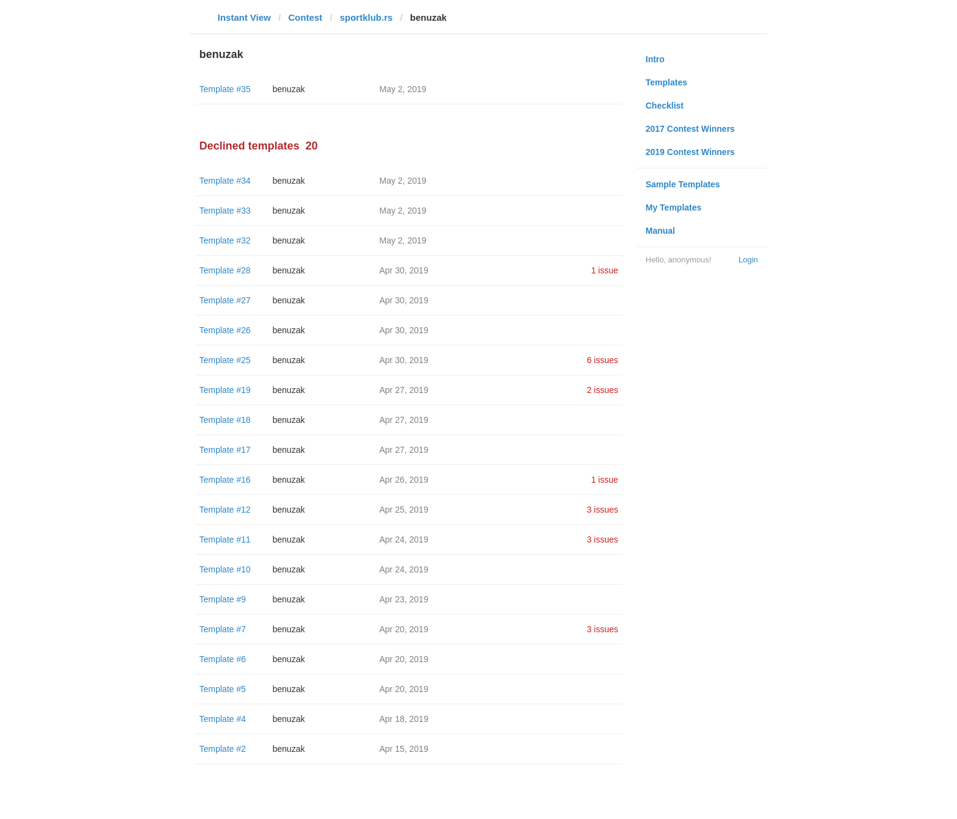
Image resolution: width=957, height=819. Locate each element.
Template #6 (223, 659)
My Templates (674, 207)
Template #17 (225, 450)
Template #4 (223, 719)
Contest (305, 17)
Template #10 (225, 569)
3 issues (602, 509)
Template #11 (225, 539)
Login (748, 259)
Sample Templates (683, 184)
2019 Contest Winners (690, 152)
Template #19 (225, 390)
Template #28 (225, 270)
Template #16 (225, 480)
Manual (660, 231)
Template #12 (225, 509)
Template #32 (225, 240)
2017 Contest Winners (690, 129)
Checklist (665, 105)
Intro (655, 59)
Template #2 (223, 749)
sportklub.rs (366, 17)
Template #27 (225, 300)
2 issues (602, 390)
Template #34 (225, 181)
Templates (666, 82)
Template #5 (223, 689)
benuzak (289, 89)
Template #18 (225, 420)
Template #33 (225, 210)
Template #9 (223, 599)
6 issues (602, 360)
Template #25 (225, 360)
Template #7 (223, 629)
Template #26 (225, 330)
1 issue (604, 270)
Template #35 (225, 89)
